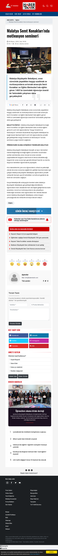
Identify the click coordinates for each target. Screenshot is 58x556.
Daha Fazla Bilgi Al (34, 554)
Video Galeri (9, 493)
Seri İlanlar (8, 504)
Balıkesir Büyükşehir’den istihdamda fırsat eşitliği (27, 245)
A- (49, 105)
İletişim (7, 529)
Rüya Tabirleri (34, 499)
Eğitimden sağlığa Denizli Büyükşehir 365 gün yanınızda (29, 237)
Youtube (14, 346)
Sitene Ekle (8, 523)
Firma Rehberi (9, 501)
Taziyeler (33, 501)
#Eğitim (10, 203)
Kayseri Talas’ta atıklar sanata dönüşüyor (25, 241)
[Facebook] (11, 482)
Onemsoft (41, 542)
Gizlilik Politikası (10, 514)
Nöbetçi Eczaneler (11, 499)
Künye (7, 512)
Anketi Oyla (13, 376)
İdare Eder (14, 363)
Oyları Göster (23, 376)
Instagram (34, 341)
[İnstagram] (7, 482)
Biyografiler (34, 493)
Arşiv (6, 526)
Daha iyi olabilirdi (16, 367)
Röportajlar (33, 490)
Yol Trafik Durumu (35, 504)
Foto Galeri (8, 490)
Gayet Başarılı (15, 359)
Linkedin (33, 335)
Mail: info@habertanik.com (30, 277)
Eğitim (17, 20)
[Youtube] (20, 482)
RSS (32, 346)
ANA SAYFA (10, 20)
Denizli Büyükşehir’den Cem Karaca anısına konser (28, 249)
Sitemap (7, 520)
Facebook (14, 335)
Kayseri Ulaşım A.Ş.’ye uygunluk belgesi (24, 234)
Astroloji (33, 496)
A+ (45, 105)
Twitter (13, 341)
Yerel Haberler (9, 496)
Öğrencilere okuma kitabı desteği (30, 410)
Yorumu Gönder (15, 323)
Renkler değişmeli (17, 371)
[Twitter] (15, 482)
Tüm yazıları (26, 281)
